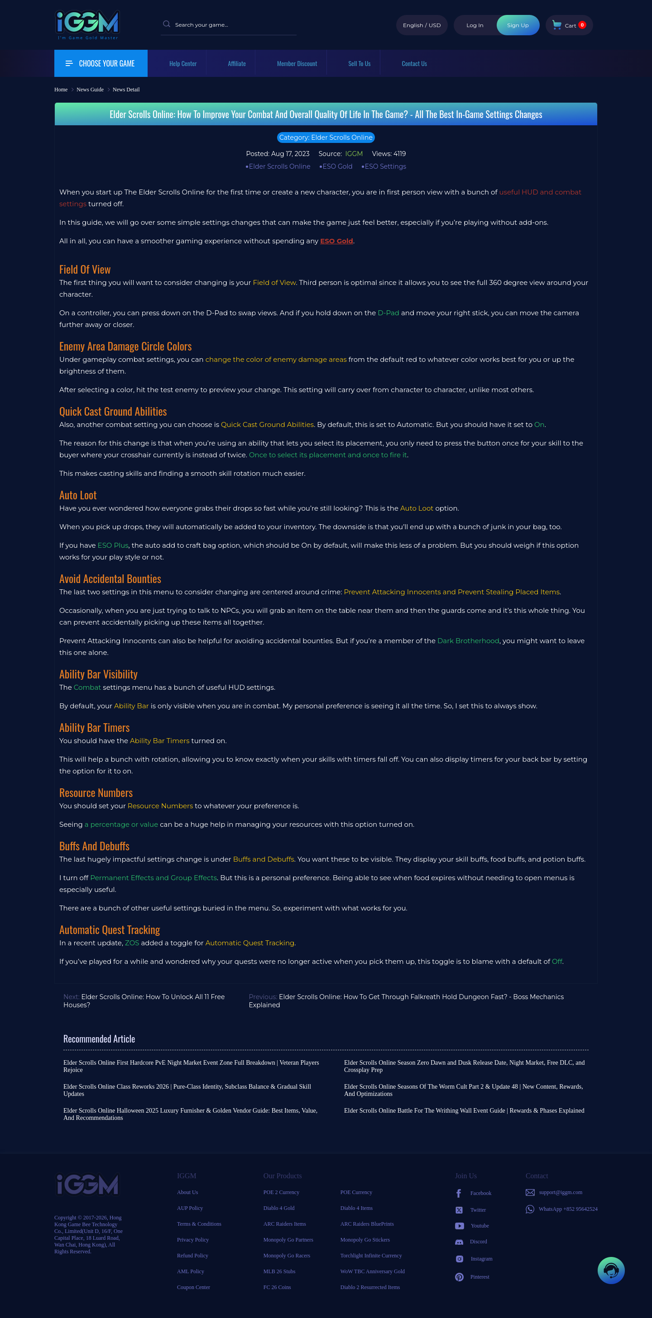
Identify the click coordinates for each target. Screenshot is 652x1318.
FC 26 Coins (277, 1287)
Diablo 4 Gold (279, 1208)
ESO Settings (385, 166)
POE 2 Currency (281, 1192)
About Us (187, 1192)
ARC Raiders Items (285, 1224)
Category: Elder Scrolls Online (326, 137)
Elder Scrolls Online (280, 166)
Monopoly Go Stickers (365, 1240)
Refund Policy (192, 1255)
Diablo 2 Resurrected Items (370, 1287)
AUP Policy (190, 1208)
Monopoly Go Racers (287, 1255)
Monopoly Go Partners (288, 1240)
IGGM (353, 154)
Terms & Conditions (199, 1224)
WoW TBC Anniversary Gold (372, 1271)
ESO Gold (338, 166)
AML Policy (190, 1271)
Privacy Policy (193, 1240)
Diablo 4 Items (356, 1208)
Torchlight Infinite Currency (371, 1255)
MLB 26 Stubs (280, 1271)
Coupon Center (193, 1287)
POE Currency (356, 1192)
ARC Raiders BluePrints (367, 1224)
